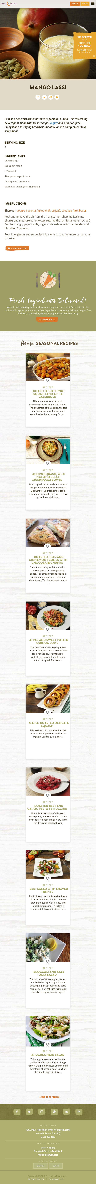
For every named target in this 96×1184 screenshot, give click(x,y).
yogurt (54, 123)
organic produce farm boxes (69, 210)
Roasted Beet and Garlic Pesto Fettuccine (47, 808)
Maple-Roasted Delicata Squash (49, 725)
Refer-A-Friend (48, 1147)
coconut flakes (35, 210)
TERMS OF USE (56, 1179)
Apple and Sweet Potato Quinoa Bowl (48, 642)
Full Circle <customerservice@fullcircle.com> (48, 1129)
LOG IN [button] (85, 3)
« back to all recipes (49, 1096)
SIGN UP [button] (75, 3)
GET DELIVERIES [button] (47, 319)
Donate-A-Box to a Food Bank (48, 1151)
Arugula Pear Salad (48, 1055)
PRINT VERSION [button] (17, 248)
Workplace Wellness (48, 1155)
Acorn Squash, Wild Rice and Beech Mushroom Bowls (48, 477)
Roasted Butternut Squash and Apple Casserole (49, 394)
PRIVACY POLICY (36, 1179)
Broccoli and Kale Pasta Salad (48, 974)
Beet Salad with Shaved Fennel (48, 891)
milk (47, 210)
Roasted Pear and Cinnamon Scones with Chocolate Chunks (48, 560)
